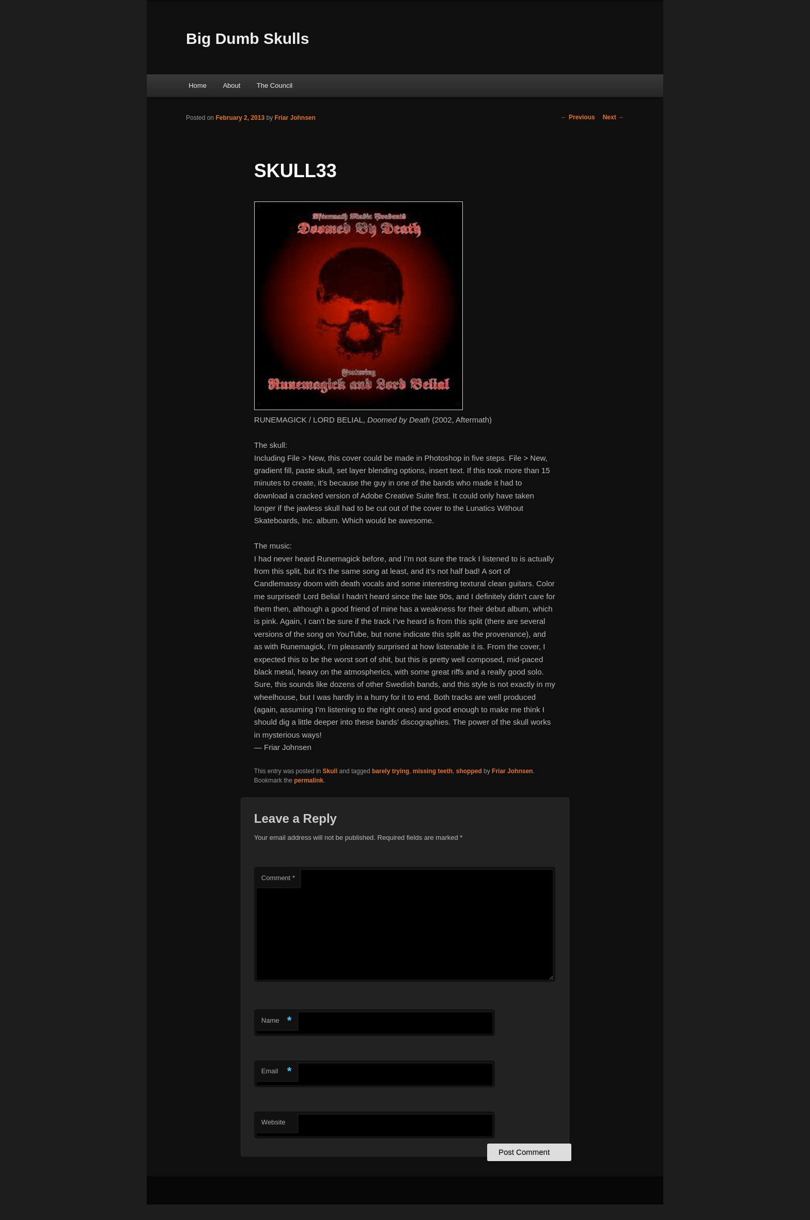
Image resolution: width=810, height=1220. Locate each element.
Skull (330, 771)
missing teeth (433, 771)
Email (276, 1071)
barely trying (390, 771)
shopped (469, 771)
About (231, 85)
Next (613, 117)
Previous (578, 117)
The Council (274, 85)
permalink (308, 780)
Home (198, 85)
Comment (278, 878)
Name (276, 1020)
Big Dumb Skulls (247, 38)
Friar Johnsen (294, 117)
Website (273, 1122)
